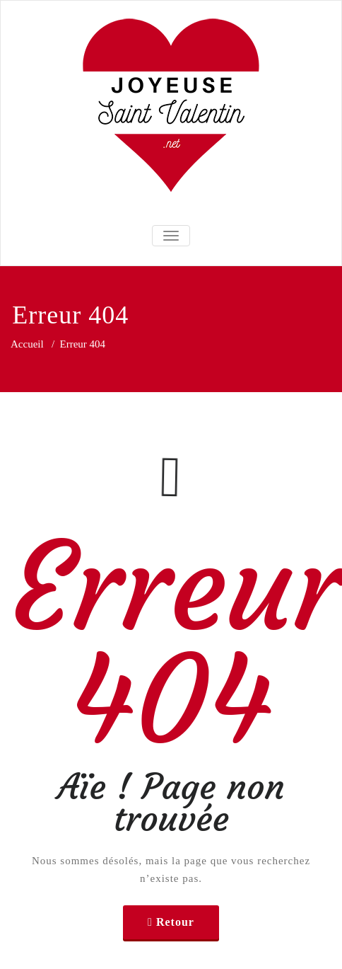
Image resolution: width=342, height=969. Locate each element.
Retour (175, 922)
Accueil (27, 344)
